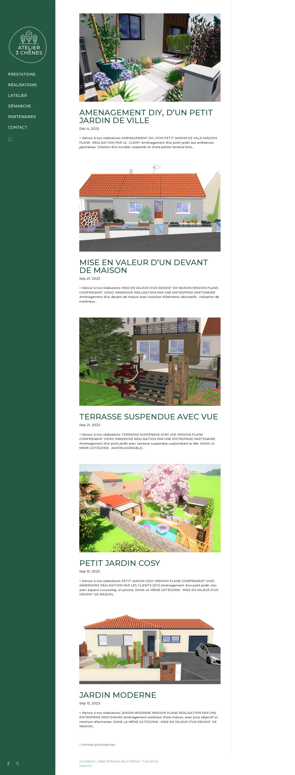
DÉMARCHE (19, 106)
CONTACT (17, 127)
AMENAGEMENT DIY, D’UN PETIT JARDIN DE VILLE (146, 116)
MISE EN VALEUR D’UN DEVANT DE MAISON (143, 266)
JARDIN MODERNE (117, 695)
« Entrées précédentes (97, 744)
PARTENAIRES (22, 117)
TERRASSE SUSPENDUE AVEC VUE (148, 417)
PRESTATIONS (21, 74)
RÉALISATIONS (22, 85)
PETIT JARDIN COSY (119, 563)
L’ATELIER (17, 95)
